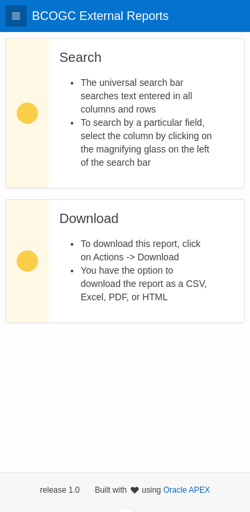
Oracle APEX (186, 490)
